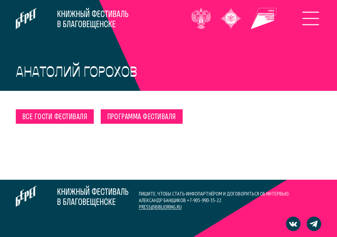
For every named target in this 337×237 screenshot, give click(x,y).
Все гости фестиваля (54, 117)
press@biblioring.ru (160, 206)
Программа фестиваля (141, 117)
